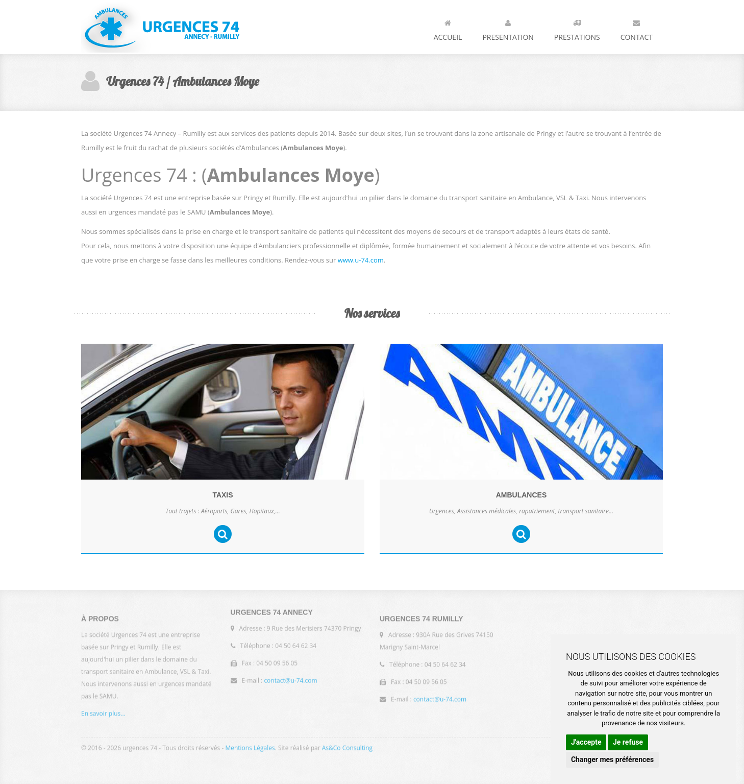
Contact (637, 28)
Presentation (507, 28)
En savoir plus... (103, 715)
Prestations (577, 28)
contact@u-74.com (290, 678)
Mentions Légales (250, 746)
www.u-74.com (361, 260)
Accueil (448, 28)
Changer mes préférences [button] (612, 759)
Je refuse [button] (628, 742)
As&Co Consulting (347, 746)
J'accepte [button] (586, 742)
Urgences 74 (160, 27)
